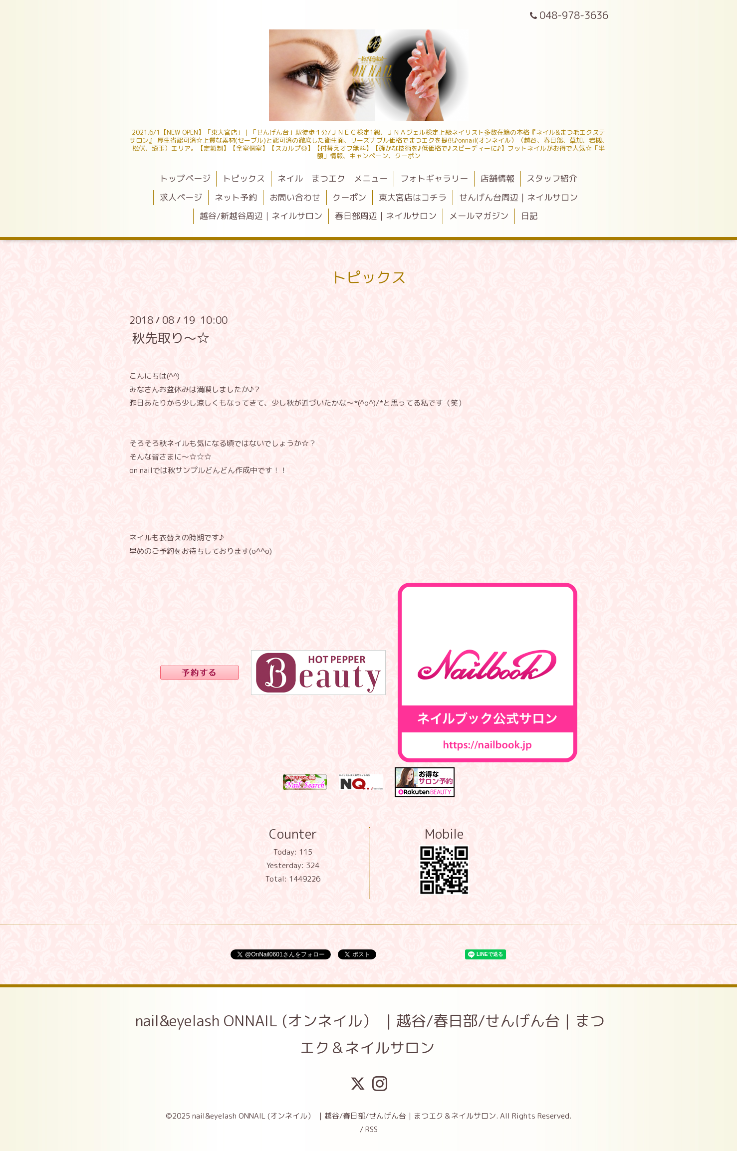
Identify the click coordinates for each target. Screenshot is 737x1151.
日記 (529, 216)
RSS (371, 1129)
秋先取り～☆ (171, 337)
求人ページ (181, 197)
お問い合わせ (294, 197)
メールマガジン (478, 216)
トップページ (185, 178)
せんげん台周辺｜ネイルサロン (518, 197)
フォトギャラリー (434, 178)
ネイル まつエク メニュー (332, 178)
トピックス (244, 178)
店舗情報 (497, 178)
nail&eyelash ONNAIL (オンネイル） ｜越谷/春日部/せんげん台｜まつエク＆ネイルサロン (370, 1034)
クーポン (349, 197)
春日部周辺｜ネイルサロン (386, 216)
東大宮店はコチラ (413, 197)
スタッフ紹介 (551, 178)
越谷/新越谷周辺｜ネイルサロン (261, 216)
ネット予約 (236, 197)
